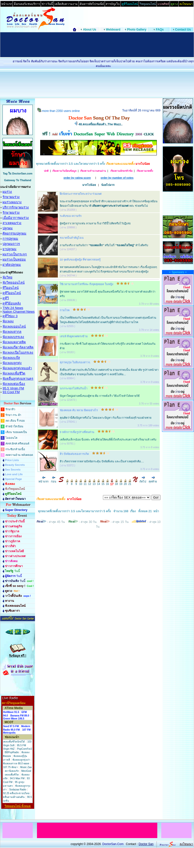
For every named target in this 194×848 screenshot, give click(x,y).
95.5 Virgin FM (13, 388)
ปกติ (46, 171)
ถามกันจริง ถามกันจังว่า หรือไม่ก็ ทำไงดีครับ (104, 245)
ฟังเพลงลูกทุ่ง (12, 363)
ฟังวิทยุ (7, 277)
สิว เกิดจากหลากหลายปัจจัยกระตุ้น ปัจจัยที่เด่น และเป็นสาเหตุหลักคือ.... (102, 461)
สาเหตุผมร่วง (11, 223)
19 (120, 482)
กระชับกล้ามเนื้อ (15, 449)
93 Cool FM (11, 392)
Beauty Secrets (15, 464)
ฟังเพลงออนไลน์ (14, 326)
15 (102, 482)
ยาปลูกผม (9, 249)
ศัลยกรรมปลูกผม (14, 233)
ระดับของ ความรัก (71, 215)
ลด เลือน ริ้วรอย (15, 420)
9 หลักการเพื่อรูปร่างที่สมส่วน (77, 432)
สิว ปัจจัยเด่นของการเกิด (74, 453)
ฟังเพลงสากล (11, 332)
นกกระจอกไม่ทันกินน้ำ (73, 388)
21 (129, 482)
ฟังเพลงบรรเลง (13, 337)
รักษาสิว (10, 409)
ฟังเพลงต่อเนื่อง (13, 384)
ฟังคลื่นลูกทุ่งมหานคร (17, 378)
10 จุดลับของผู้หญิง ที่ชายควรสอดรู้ (80, 259)
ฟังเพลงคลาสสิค (14, 342)
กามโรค (64, 310)
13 (94, 482)
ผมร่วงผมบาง (12, 202)
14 (98, 482)
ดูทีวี (5, 298)
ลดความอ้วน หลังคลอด (19, 454)
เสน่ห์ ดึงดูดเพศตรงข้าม (74, 336)
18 (116, 482)
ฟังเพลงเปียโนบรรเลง (17, 352)
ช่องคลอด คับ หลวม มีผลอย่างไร (79, 410)
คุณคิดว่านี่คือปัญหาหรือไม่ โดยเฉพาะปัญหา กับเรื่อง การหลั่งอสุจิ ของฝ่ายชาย (105, 417)
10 (80, 482)
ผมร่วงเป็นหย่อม (14, 259)
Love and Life (14, 474)
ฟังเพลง (8, 321)
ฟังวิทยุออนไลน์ (13, 282)
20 (125, 482)
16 (107, 482)
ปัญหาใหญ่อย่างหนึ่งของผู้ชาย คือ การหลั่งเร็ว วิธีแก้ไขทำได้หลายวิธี (100, 395)
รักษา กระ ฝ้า (13, 414)
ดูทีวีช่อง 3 (9, 316)
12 (89, 482)
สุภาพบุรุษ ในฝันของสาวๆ (75, 362)
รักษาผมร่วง (11, 197)
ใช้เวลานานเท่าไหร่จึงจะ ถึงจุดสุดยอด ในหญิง (86, 284)
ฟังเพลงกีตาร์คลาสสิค (17, 347)
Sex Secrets (12, 469)
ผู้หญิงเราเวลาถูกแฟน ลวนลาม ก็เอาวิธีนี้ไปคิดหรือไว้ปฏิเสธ (95, 223)
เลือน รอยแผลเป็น (16, 432)
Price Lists (12, 460)
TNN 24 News (12, 308)
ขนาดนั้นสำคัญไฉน (72, 237)
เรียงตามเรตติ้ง (144, 171)
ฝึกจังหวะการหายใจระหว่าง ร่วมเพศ (80, 193)
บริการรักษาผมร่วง (15, 207)
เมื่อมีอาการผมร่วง (15, 218)
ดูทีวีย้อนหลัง (11, 303)
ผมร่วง (7, 192)
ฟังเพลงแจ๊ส (11, 358)
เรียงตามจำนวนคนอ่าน (93, 171)
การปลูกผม (10, 238)
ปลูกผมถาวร (11, 244)
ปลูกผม (7, 228)
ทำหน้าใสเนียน (14, 426)
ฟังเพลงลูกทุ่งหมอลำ (17, 368)
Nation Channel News (18, 311)
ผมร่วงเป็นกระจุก (14, 254)
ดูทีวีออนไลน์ (11, 293)
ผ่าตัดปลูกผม (11, 265)
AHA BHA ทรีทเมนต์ (17, 443)
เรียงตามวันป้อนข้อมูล (64, 171)
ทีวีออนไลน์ (10, 288)
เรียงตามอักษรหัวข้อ (121, 171)
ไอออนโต (11, 437)
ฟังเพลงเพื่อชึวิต (13, 373)
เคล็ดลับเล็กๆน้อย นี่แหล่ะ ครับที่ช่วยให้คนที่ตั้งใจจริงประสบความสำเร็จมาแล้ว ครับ (108, 439)
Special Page (13, 478)
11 (85, 482)
